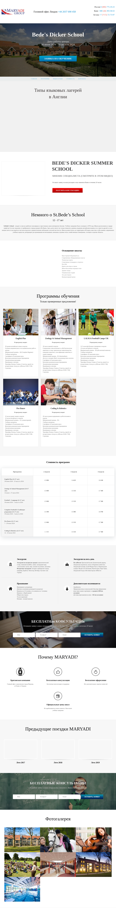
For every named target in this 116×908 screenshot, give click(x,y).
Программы (45, 79)
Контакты (82, 79)
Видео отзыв (58, 79)
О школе (34, 79)
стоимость (70, 79)
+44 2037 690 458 (67, 11)
